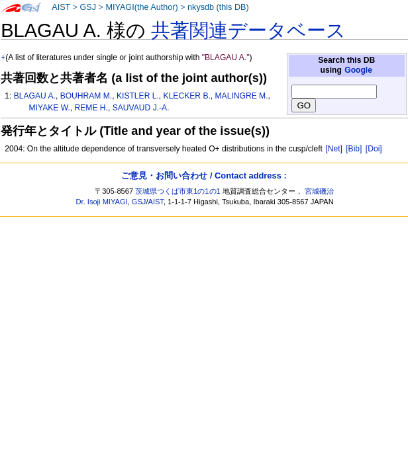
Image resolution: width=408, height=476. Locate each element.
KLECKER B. (187, 95)
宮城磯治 (319, 191)
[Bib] (354, 148)
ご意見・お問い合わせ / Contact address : (203, 175)
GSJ (87, 7)
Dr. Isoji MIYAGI (102, 202)
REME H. (91, 107)
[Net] (333, 148)
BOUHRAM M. (86, 95)
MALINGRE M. (241, 95)
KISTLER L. (138, 95)
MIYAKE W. (49, 107)
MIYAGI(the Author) (141, 7)
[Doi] (374, 148)
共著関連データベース (248, 30)
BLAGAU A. (35, 95)
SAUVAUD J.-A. (141, 107)
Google (358, 70)
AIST (61, 7)
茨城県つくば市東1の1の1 (178, 191)
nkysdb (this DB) (218, 7)
